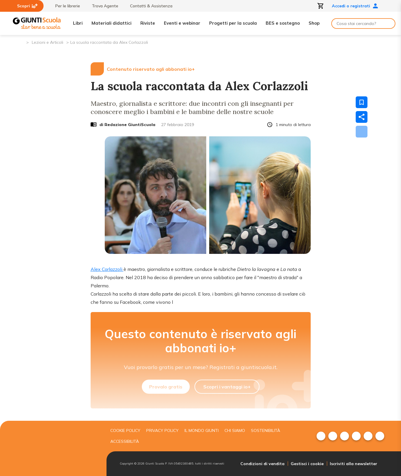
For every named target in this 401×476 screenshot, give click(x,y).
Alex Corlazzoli (107, 269)
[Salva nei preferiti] (361, 102)
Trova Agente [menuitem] (102, 6)
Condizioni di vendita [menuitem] (262, 463)
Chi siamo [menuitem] (234, 430)
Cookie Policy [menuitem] (125, 430)
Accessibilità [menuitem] (124, 441)
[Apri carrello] (320, 5)
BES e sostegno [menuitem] (283, 23)
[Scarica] (361, 132)
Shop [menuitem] (314, 23)
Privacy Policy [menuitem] (162, 430)
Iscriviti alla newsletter (353, 463)
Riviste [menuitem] (147, 23)
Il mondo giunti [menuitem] (201, 430)
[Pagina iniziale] (21, 41)
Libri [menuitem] (78, 23)
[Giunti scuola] (58, 448)
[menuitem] (321, 436)
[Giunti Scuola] (36, 23)
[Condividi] (361, 117)
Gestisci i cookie (307, 463)
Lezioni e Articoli (47, 42)
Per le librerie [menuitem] (64, 6)
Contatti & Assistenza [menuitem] (148, 6)
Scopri (27, 6)
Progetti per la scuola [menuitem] (233, 23)
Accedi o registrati (355, 6)
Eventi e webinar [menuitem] (182, 23)
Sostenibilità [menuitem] (265, 430)
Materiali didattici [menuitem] (111, 23)
